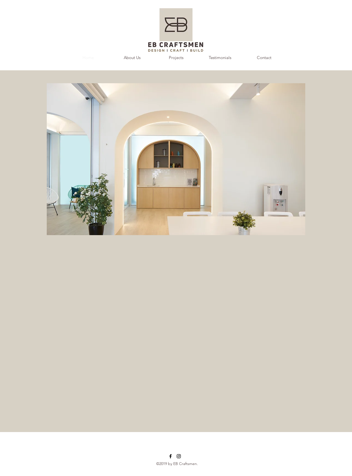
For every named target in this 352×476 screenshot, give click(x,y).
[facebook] (170, 456)
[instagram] (179, 456)
